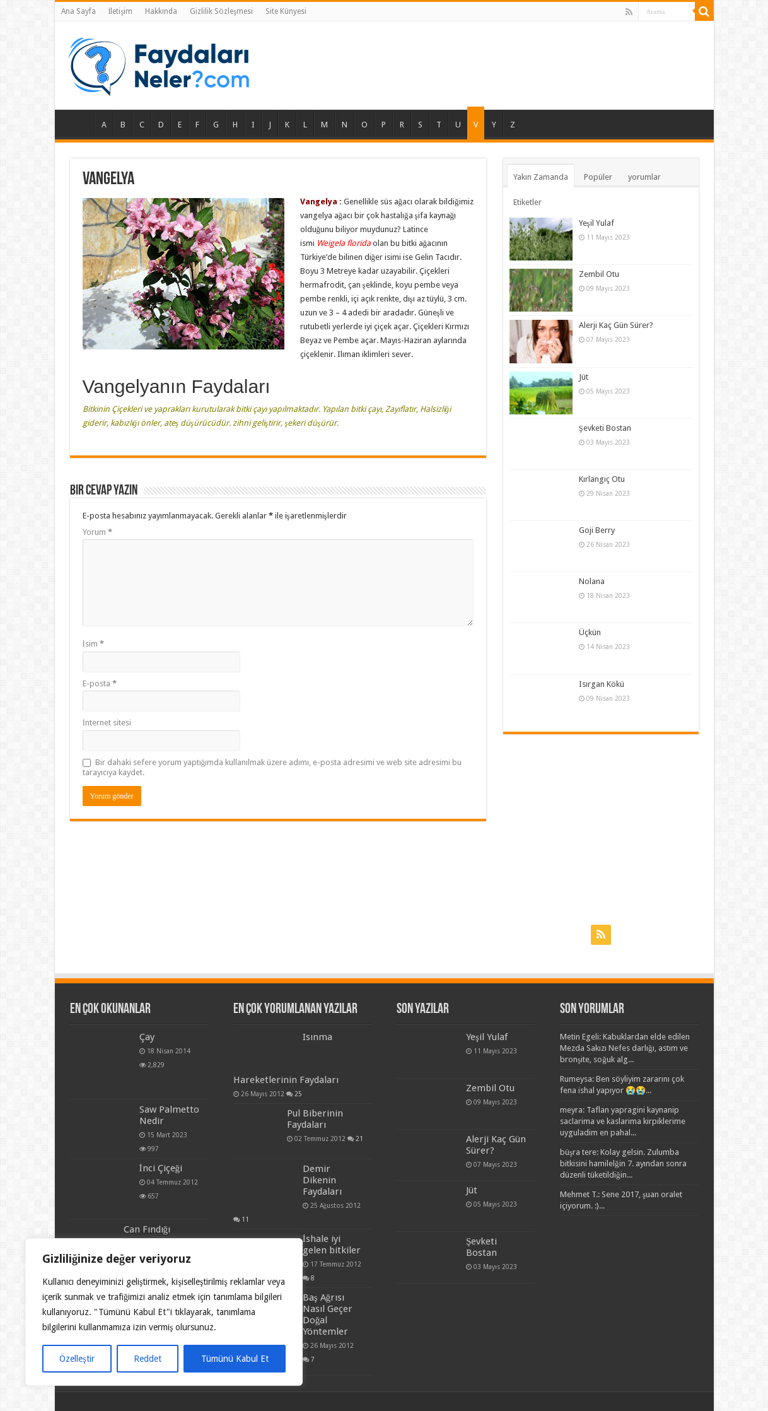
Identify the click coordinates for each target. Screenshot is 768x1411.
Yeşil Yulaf (596, 223)
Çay (146, 1037)
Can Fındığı (147, 1229)
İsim (93, 643)
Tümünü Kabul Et (235, 1359)
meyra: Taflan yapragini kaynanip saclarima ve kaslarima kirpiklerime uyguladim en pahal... (622, 1121)
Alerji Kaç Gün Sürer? (616, 325)
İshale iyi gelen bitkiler (332, 1244)
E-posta (100, 683)
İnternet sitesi (107, 722)
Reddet (147, 1359)
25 (298, 1094)
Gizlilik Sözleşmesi (221, 11)
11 (245, 1219)
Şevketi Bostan (605, 428)
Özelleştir (76, 1359)
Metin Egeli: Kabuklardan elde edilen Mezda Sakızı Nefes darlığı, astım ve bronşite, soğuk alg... (625, 1048)
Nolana (592, 581)
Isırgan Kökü (601, 684)
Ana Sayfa (78, 11)
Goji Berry (597, 530)
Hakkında (161, 11)
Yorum (97, 532)
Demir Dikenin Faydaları (322, 1180)
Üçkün (590, 632)
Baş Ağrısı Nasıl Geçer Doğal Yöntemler (327, 1314)
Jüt (583, 377)
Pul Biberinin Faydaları (315, 1119)
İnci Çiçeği (161, 1168)
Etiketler (527, 202)
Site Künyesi (285, 11)
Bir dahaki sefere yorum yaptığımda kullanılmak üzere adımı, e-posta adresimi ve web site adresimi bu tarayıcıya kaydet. (272, 767)
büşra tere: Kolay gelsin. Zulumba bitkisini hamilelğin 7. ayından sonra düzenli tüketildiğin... (623, 1163)
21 (359, 1138)
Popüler (598, 177)
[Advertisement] (600, 829)
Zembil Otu (599, 274)
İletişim (120, 11)
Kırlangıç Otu (602, 479)
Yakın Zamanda (540, 177)
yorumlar (644, 177)
